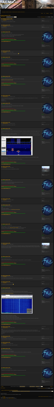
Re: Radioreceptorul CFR (6, 18)
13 (52, 388)
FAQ (44, 13)
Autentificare (51, 13)
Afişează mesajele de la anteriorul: (18, 386)
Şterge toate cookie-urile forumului (44, 396)
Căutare (42, 13)
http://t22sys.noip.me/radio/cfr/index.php (7, 293)
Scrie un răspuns (3, 17)
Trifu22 (4, 58)
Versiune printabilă (50, 11)
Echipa (39, 396)
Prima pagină (3, 396)
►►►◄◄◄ (6, 41)
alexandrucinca (5, 96)
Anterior (2, 386)
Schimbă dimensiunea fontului (52, 11)
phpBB (4, 397)
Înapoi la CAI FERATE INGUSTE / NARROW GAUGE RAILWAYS (9, 390)
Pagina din (43, 388)
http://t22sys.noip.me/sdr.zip (15, 209)
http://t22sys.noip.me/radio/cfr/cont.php (7, 79)
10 (49, 388)
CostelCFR (43, 18)
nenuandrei (4, 167)
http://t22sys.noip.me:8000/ (14, 227)
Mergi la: (10, 391)
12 (51, 388)
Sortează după (30, 386)
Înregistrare (47, 13)
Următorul (51, 386)
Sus (52, 23)
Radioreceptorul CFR (5, 15)
